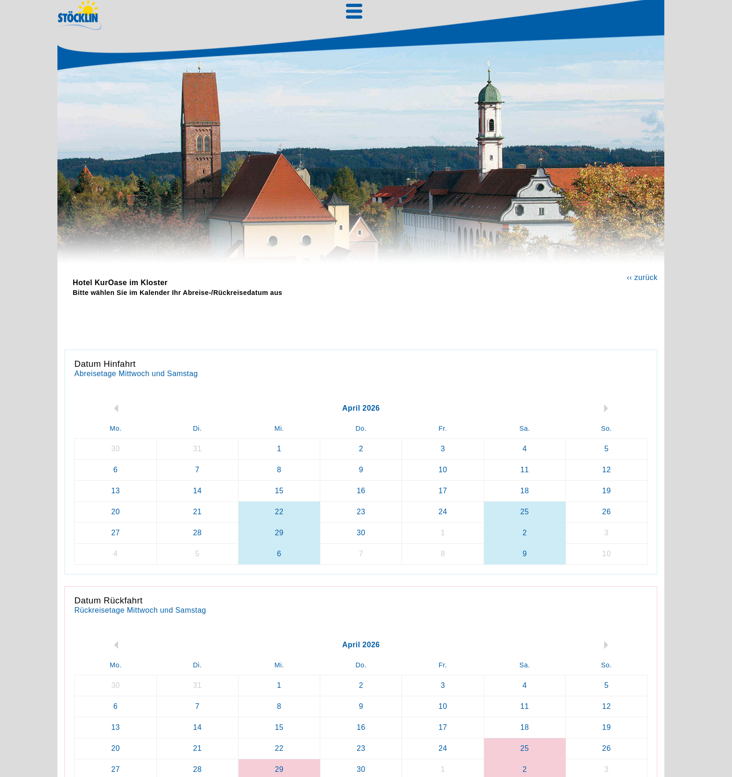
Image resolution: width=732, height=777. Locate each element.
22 (279, 512)
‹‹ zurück (641, 277)
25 (525, 512)
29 (279, 533)
